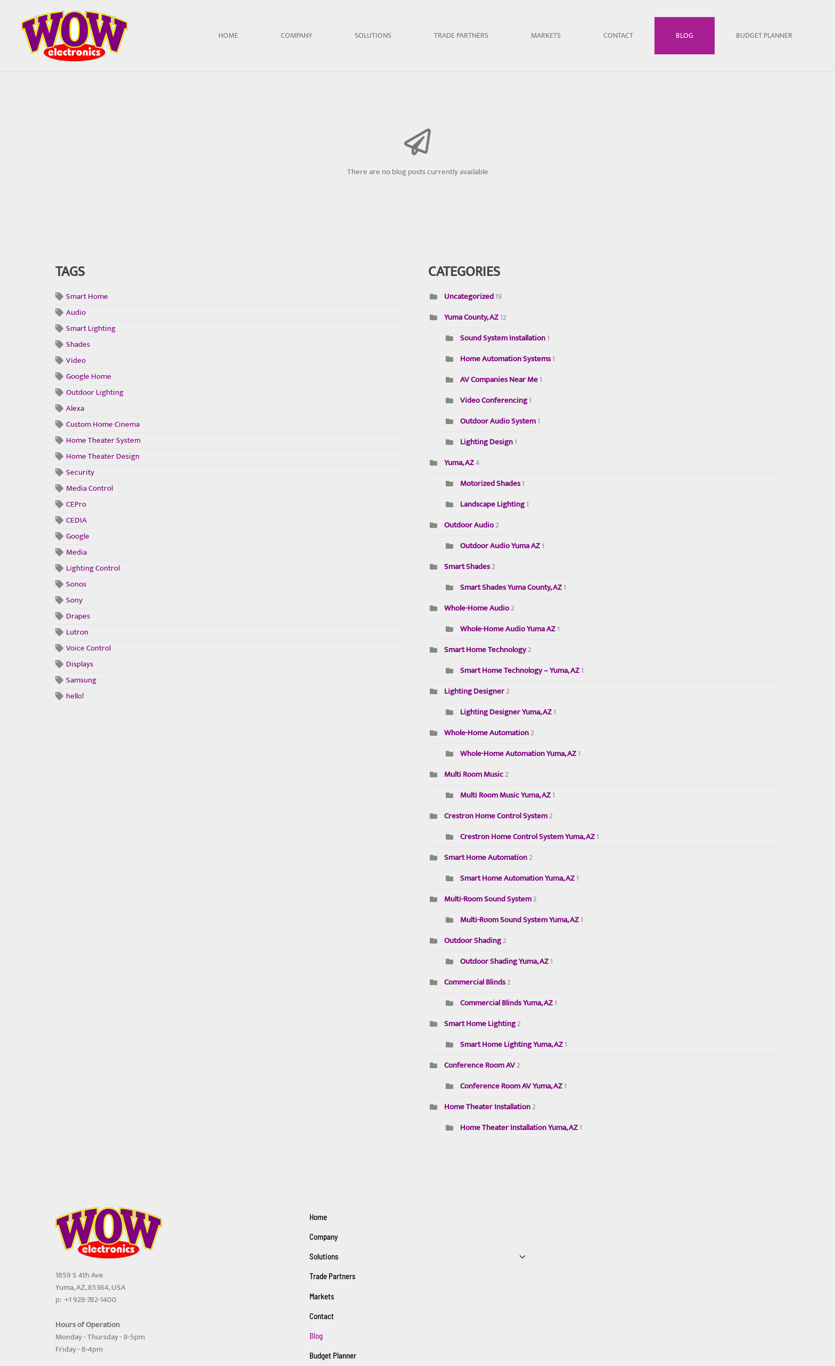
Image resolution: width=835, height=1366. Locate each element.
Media (76, 552)
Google (77, 536)
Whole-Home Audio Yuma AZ (507, 629)
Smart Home (87, 297)
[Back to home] (74, 36)
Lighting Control (93, 568)
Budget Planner (764, 35)
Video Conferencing (493, 400)
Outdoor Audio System (498, 421)
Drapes (78, 616)
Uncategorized (469, 296)
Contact (618, 35)
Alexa (75, 409)
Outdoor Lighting (95, 393)
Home (228, 35)
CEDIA (76, 520)
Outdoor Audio (469, 525)
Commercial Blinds (474, 982)
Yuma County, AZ (471, 317)
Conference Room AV (479, 1065)
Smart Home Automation (485, 857)
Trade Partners (461, 35)
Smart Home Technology (486, 649)
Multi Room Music (473, 774)
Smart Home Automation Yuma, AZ (518, 878)
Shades (78, 345)
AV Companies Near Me (499, 379)
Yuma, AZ (459, 462)
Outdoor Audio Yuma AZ (501, 545)
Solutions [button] (373, 35)
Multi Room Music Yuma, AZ (506, 795)
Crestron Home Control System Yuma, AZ (528, 836)
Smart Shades (467, 566)
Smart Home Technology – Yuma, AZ (519, 670)
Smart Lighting (91, 329)
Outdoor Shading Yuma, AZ (504, 961)
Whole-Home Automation (486, 732)
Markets (546, 35)
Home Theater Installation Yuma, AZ (519, 1127)
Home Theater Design (103, 457)
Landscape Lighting (492, 504)
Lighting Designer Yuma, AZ (506, 712)
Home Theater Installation (487, 1106)
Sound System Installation (502, 338)
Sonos (76, 584)
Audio (76, 313)
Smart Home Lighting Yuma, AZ (511, 1044)
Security (80, 472)
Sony (74, 600)
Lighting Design (486, 442)
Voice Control (88, 648)
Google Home (88, 377)
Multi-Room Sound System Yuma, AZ (519, 919)
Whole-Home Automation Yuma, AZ (519, 753)
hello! (75, 696)
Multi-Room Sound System (487, 899)
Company (296, 35)
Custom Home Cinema (103, 425)
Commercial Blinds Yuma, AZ (506, 1003)
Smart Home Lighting (479, 1023)
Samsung (81, 680)
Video (76, 361)
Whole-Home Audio (476, 608)
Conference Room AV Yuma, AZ (511, 1086)
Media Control (89, 488)
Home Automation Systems (505, 358)
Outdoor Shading (472, 940)
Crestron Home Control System (496, 816)
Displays (79, 664)
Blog (684, 35)
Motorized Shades (490, 483)
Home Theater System (103, 441)
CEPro (76, 504)
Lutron (77, 632)
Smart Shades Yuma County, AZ (511, 587)
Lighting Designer (474, 691)
